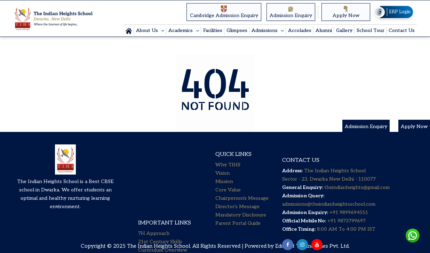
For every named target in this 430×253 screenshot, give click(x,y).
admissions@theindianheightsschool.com (328, 218)
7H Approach (153, 168)
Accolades (299, 30)
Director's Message (237, 217)
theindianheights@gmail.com (357, 202)
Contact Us (402, 30)
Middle (146, 209)
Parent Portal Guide (238, 233)
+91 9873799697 (346, 235)
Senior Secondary (158, 218)
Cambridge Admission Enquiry (224, 12)
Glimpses (236, 30)
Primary (147, 201)
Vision (222, 183)
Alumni (324, 30)
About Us (147, 30)
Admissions (265, 30)
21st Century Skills (160, 176)
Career (146, 226)
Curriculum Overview (162, 184)
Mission (224, 192)
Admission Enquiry (291, 12)
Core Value (228, 200)
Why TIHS (227, 175)
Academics (181, 30)
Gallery (344, 30)
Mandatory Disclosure (240, 225)
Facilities (212, 30)
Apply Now (346, 12)
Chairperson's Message (242, 208)
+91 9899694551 (348, 227)
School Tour (370, 30)
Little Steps (151, 193)
